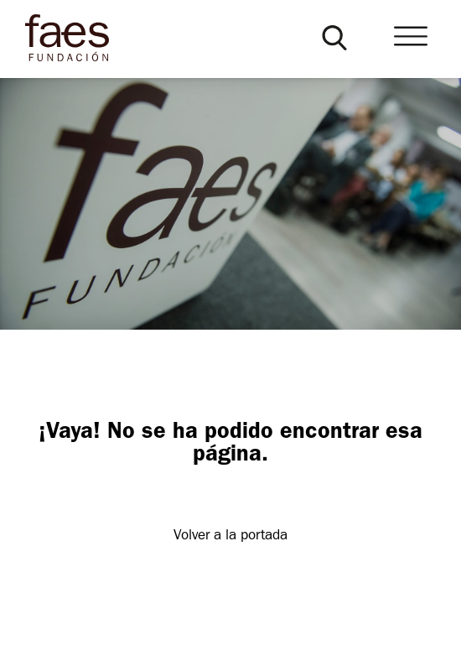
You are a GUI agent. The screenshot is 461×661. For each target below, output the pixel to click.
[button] (334, 37)
